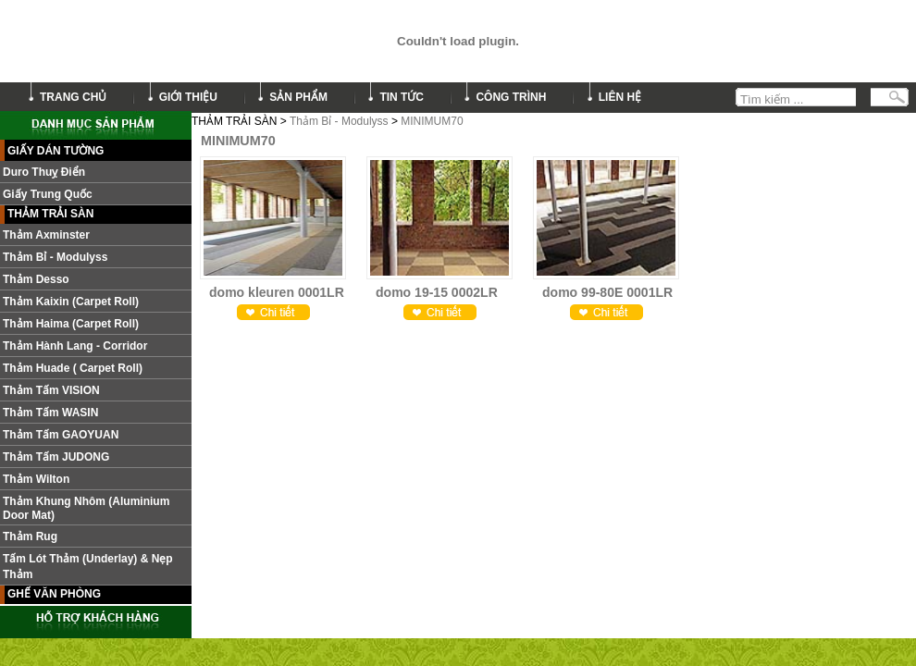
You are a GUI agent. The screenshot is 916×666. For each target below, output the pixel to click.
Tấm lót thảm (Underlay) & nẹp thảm (88, 566)
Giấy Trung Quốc (48, 194)
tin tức (401, 97)
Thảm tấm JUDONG (56, 456)
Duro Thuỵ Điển (44, 172)
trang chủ (73, 97)
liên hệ (620, 97)
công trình (511, 97)
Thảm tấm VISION (51, 390)
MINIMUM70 (432, 121)
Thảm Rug (30, 536)
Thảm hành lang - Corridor (75, 345)
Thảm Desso (36, 279)
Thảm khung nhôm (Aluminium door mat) (86, 508)
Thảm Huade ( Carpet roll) (72, 368)
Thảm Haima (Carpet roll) (71, 323)
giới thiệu (188, 97)
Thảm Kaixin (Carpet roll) (71, 301)
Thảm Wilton (36, 479)
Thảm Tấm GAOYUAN (60, 434)
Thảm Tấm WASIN (50, 412)
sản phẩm (298, 97)
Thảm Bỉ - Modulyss (339, 121)
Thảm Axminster (46, 234)
